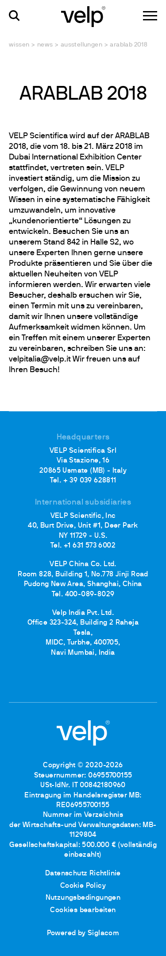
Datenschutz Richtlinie (83, 874)
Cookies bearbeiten (83, 910)
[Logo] (83, 16)
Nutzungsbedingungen (83, 898)
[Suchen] (14, 15)
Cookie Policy (83, 886)
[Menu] (150, 15)
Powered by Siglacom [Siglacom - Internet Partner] (83, 933)
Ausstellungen (81, 45)
